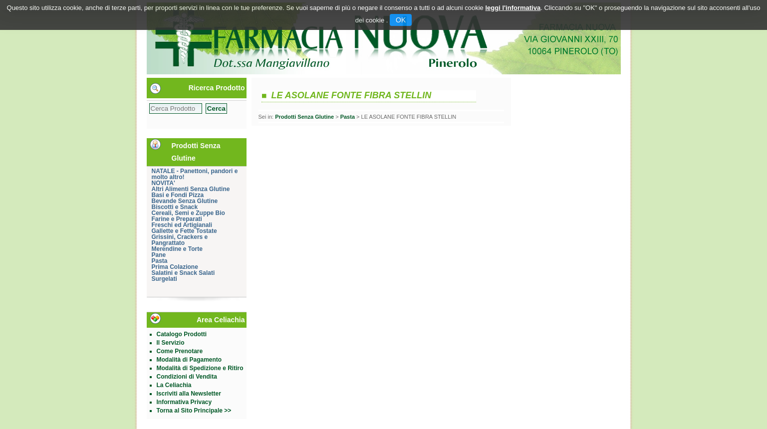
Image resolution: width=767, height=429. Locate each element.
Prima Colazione (175, 266)
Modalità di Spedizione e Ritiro (200, 368)
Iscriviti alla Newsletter (189, 393)
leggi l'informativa (512, 7)
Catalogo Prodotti (182, 334)
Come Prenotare (180, 351)
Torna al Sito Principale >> (194, 410)
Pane (159, 254)
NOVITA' (163, 183)
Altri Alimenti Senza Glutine (191, 189)
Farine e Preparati (177, 218)
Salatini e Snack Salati (183, 272)
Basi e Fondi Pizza (178, 195)
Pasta (160, 260)
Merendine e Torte (177, 248)
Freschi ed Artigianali (182, 224)
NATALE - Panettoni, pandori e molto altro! (195, 174)
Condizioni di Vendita (187, 376)
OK (401, 20)
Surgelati (164, 278)
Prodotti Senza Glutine (304, 117)
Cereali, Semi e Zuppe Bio (188, 213)
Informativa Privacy (184, 402)
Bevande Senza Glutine (185, 201)
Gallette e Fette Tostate (184, 230)
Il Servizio (171, 342)
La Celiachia (174, 385)
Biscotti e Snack (175, 207)
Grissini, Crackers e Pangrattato (180, 239)
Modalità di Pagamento (189, 359)
